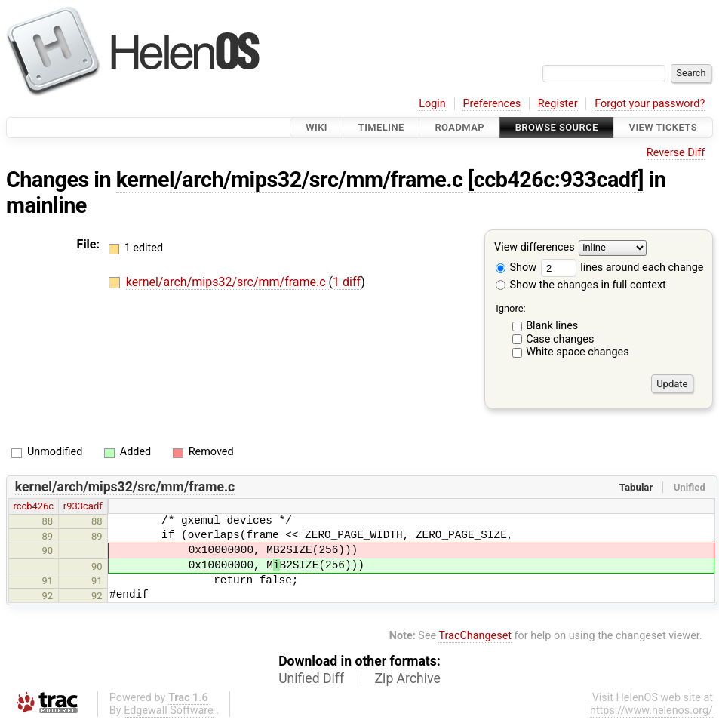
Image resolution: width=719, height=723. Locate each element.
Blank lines (552, 325)
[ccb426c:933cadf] (556, 179)
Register (558, 103)
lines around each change (622, 267)
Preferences (491, 103)
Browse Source (556, 127)
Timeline (381, 127)
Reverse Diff (676, 152)
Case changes (560, 339)
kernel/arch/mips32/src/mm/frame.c (289, 179)
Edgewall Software (169, 710)
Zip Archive (408, 678)
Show (516, 267)
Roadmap (459, 127)
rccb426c (33, 506)
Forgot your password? (650, 103)
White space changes (577, 352)
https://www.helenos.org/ (651, 710)
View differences (534, 248)
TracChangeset (475, 635)
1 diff (347, 282)
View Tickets (663, 127)
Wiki (316, 127)
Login (432, 103)
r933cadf (83, 506)
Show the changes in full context (581, 284)
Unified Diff (311, 678)
